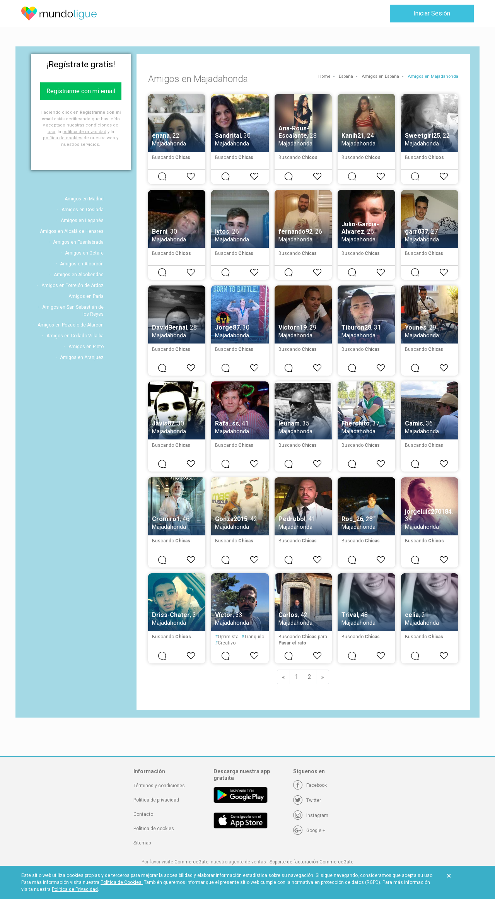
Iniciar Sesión (431, 13)
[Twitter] (307, 800)
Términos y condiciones (159, 785)
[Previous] (283, 677)
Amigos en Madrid (84, 199)
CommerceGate (191, 862)
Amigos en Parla (86, 296)
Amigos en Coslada (82, 209)
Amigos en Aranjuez (82, 357)
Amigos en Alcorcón (82, 264)
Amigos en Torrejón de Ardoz (72, 285)
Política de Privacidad (75, 889)
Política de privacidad (156, 800)
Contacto (143, 814)
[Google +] (309, 830)
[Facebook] (310, 785)
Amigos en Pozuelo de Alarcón (71, 325)
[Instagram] (310, 815)
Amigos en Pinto (86, 346)
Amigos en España (380, 76)
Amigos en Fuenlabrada (78, 242)
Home (324, 76)
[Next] (322, 677)
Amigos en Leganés (82, 220)
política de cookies (62, 137)
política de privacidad (84, 131)
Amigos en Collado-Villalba (75, 335)
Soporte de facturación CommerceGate (311, 862)
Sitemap (142, 843)
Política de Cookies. (122, 882)
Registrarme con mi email (80, 91)
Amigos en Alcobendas (79, 274)
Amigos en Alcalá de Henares (72, 231)
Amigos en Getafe (84, 253)
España (346, 76)
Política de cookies (153, 828)
